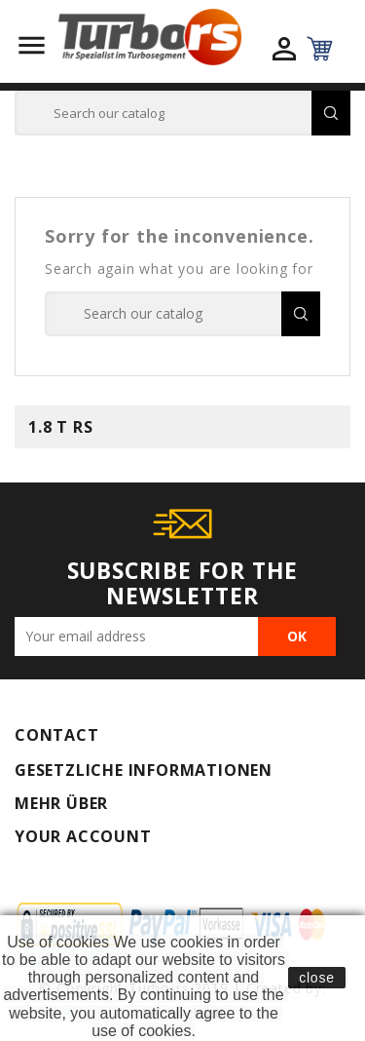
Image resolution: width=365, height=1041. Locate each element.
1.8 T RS (60, 427)
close (317, 977)
